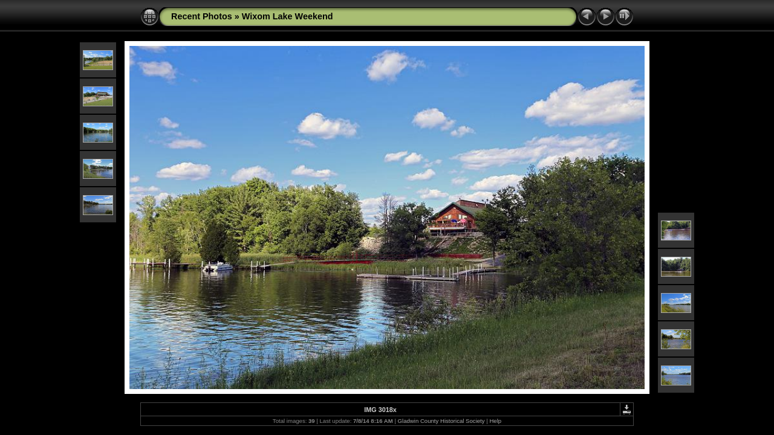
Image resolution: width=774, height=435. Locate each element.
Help (495, 420)
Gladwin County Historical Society (441, 420)
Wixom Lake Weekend (287, 16)
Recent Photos (201, 16)
